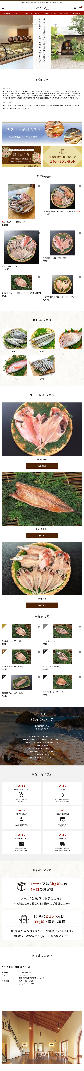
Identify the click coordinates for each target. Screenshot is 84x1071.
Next (81, 13)
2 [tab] (74, 67)
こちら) (26, 966)
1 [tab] (69, 67)
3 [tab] (79, 67)
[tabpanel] (42, 42)
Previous (2, 13)
